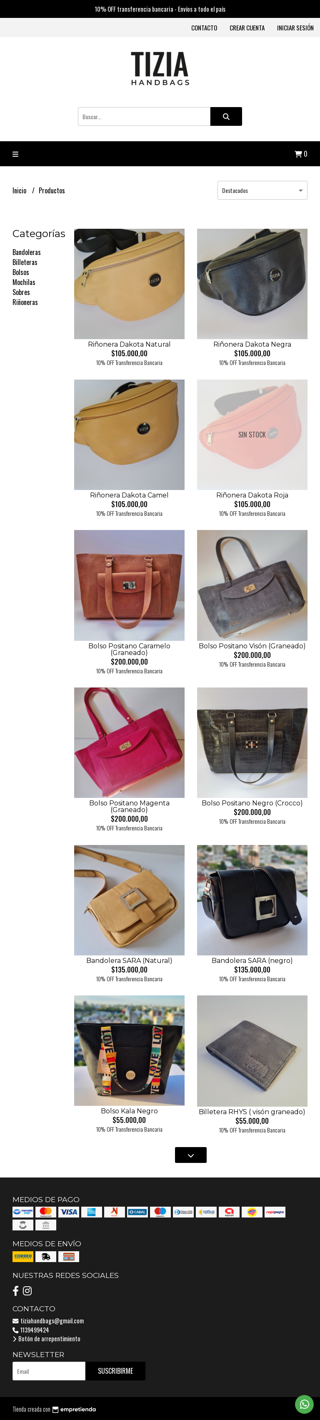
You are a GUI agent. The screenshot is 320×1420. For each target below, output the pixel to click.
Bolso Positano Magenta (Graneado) (129, 806)
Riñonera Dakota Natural (129, 344)
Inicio (20, 190)
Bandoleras (26, 252)
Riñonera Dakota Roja (252, 495)
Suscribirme (115, 1371)
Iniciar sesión (295, 27)
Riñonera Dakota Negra (252, 344)
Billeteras (25, 262)
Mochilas (23, 282)
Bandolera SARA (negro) (252, 961)
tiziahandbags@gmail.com (48, 1320)
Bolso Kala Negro (129, 1111)
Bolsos (20, 272)
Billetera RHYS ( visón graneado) (252, 1112)
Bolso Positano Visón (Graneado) (252, 646)
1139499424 (30, 1329)
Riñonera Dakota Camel (129, 495)
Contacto (204, 27)
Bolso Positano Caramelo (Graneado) (129, 649)
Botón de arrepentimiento (46, 1338)
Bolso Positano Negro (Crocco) (252, 803)
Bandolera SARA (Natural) (129, 961)
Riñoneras (25, 302)
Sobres (21, 292)
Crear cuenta (247, 27)
